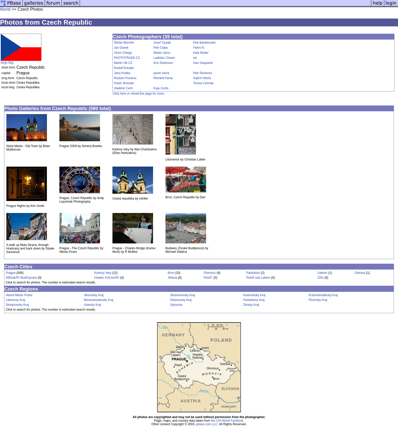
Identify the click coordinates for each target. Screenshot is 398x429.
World (5, 9)
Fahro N (198, 47)
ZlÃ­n (321, 277)
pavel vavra (161, 73)
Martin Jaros (162, 53)
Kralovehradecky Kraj (323, 295)
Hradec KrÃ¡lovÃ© (106, 277)
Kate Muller (201, 53)
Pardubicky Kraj (253, 300)
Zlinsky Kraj (251, 305)
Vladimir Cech (123, 88)
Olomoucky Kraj (181, 300)
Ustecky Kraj (92, 305)
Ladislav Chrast (164, 58)
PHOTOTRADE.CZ (127, 58)
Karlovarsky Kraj (254, 295)
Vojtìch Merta (202, 78)
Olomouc (210, 273)
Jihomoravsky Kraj (182, 295)
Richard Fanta (163, 78)
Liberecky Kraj (15, 300)
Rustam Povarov (125, 78)
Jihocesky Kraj (93, 295)
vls (195, 58)
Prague (11, 273)
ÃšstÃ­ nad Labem (258, 277)
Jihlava (172, 277)
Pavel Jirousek (124, 83)
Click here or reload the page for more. (139, 93)
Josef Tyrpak (162, 42)
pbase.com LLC (207, 424)
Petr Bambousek (204, 42)
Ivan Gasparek (203, 63)
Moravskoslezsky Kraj (98, 300)
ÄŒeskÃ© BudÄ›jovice (21, 277)
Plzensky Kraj (318, 300)
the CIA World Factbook (227, 420)
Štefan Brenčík (124, 42)
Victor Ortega (123, 53)
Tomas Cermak (203, 83)
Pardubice (253, 273)
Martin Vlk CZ (123, 63)
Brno (171, 273)
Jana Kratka (122, 73)
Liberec (322, 273)
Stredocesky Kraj (17, 305)
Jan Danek (121, 47)
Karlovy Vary (102, 273)
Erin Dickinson (163, 63)
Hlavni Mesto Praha (19, 295)
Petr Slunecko (202, 73)
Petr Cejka (161, 47)
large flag (7, 62)
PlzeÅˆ (208, 277)
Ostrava (360, 273)
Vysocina (176, 305)
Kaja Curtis (161, 88)
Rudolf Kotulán (124, 68)
